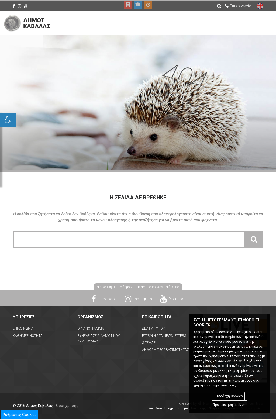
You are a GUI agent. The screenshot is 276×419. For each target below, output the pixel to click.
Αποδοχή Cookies (229, 396)
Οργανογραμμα (90, 328)
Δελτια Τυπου (153, 328)
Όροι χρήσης (67, 405)
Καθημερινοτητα (28, 336)
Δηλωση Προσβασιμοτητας (165, 350)
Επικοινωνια (23, 328)
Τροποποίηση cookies (229, 405)
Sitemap (149, 343)
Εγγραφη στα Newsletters (164, 336)
